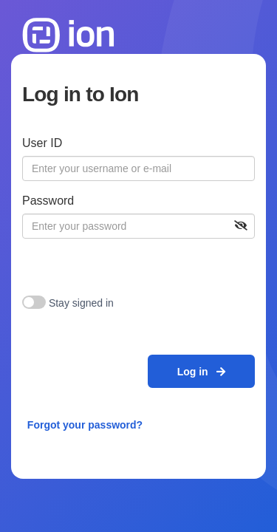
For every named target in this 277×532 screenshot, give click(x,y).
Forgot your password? (85, 425)
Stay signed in (81, 303)
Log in (201, 372)
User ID (42, 143)
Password (48, 200)
